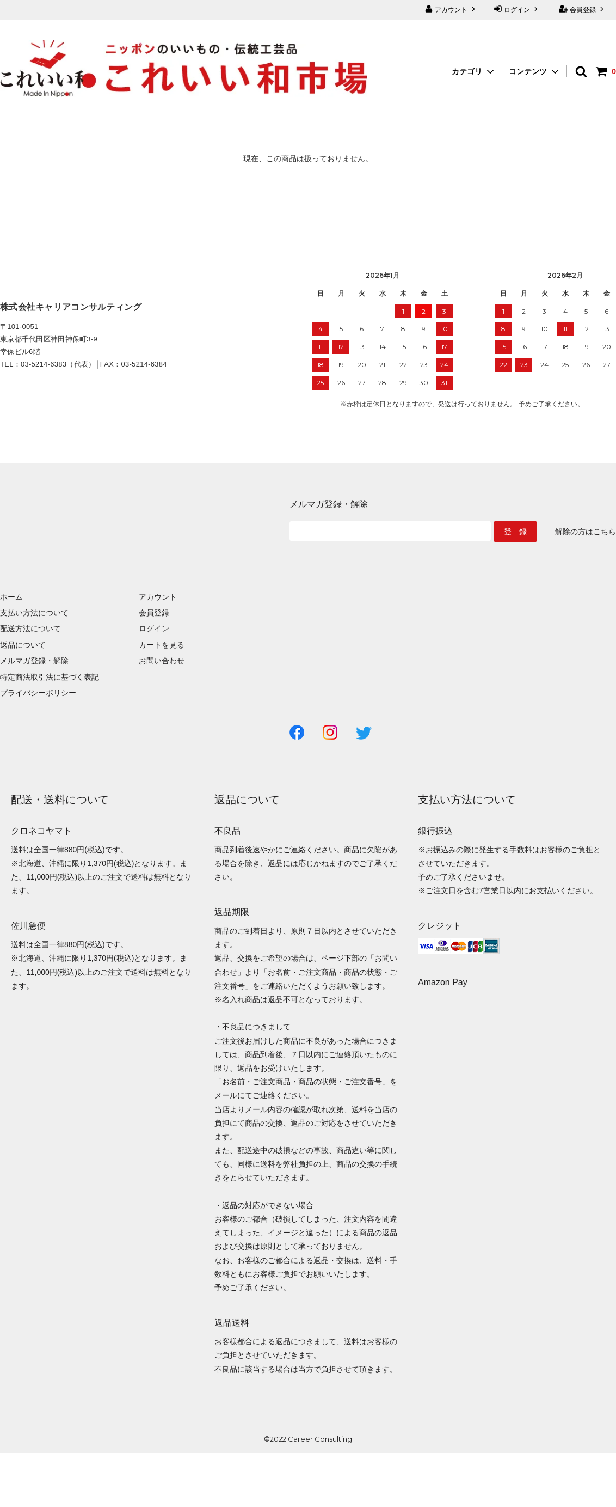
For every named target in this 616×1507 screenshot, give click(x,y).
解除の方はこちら (585, 531)
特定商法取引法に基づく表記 (49, 677)
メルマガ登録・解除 (34, 660)
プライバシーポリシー (38, 692)
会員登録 (583, 9)
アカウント (451, 9)
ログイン (517, 9)
